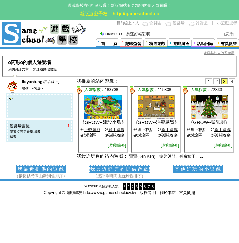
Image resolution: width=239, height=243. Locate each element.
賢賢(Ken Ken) (142, 156)
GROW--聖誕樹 (209, 122)
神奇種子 (187, 156)
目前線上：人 (128, 23)
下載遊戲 (92, 129)
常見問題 (187, 192)
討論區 (202, 22)
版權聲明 (148, 192)
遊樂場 (179, 22)
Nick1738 (113, 34)
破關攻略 (116, 135)
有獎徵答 (229, 43)
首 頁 (109, 43)
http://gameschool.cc (135, 13)
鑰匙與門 (167, 156)
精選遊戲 (157, 43)
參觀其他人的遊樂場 (219, 53)
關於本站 (168, 192)
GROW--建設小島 (103, 122)
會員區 (155, 22)
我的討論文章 (18, 69)
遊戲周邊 (181, 43)
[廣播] (229, 34)
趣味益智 (133, 43)
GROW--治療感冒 (156, 122)
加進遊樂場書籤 (45, 69)
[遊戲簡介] (117, 145)
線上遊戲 (116, 129)
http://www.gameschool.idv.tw (109, 192)
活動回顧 (205, 43)
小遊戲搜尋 (227, 22)
